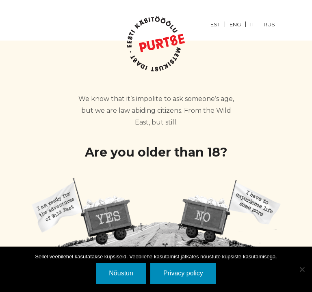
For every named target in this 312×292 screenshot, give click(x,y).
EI (229, 211)
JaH (83, 211)
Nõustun (121, 273)
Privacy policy (183, 273)
